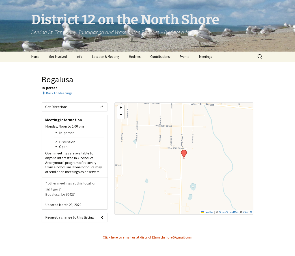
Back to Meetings (57, 93)
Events (184, 56)
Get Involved (58, 56)
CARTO (247, 212)
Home (35, 56)
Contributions (160, 56)
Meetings (205, 56)
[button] (182, 151)
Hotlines (135, 56)
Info (79, 56)
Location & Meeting (105, 56)
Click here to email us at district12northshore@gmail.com (147, 237)
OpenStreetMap (229, 212)
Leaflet (207, 212)
